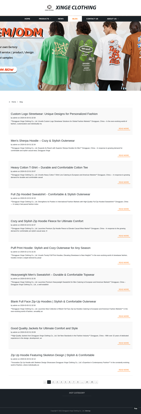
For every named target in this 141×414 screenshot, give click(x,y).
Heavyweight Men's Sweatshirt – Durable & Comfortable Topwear (52, 274)
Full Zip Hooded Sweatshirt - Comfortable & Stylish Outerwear (50, 194)
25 (92, 382)
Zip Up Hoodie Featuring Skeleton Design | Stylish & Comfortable (52, 355)
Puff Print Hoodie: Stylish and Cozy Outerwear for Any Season (50, 247)
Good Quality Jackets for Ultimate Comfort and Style (44, 328)
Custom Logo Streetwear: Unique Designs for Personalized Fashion (54, 113)
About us (112, 19)
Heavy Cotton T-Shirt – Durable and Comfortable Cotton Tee (49, 167)
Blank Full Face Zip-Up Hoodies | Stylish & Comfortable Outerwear (53, 301)
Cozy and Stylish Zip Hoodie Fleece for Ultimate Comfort (47, 221)
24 (87, 382)
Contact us (92, 19)
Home (27, 19)
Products (44, 19)
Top (135, 408)
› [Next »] (96, 382)
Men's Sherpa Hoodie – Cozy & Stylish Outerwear (43, 140)
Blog (74, 19)
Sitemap (87, 411)
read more (124, 128)
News (61, 19)
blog (21, 102)
